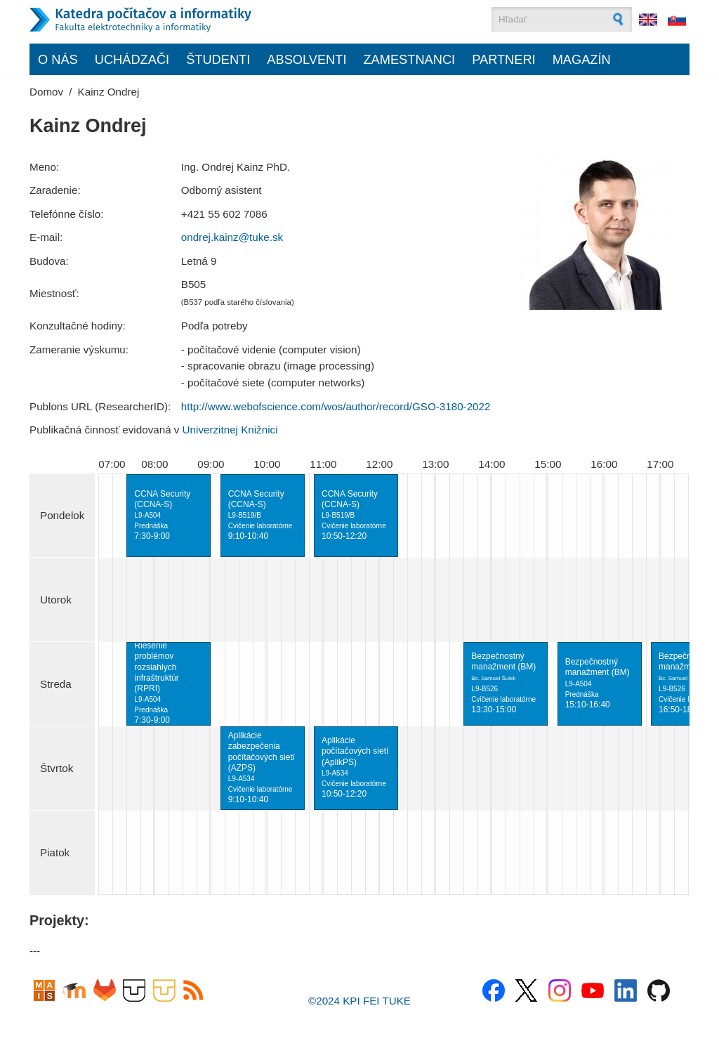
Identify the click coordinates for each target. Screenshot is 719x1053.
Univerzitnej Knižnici (230, 430)
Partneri (504, 59)
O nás (58, 59)
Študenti (218, 59)
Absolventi (306, 59)
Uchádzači (132, 59)
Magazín (582, 59)
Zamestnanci (409, 59)
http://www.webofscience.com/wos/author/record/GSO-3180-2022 (336, 406)
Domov (46, 92)
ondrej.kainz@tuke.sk (232, 237)
